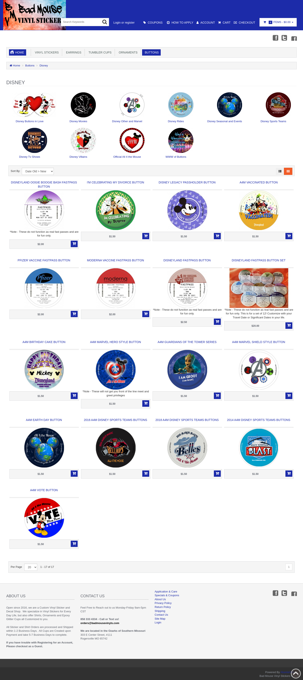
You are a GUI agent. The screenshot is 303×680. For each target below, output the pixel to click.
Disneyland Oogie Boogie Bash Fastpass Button (44, 184)
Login (158, 622)
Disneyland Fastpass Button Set (259, 260)
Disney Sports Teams (273, 121)
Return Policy (163, 607)
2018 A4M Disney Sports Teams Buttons (187, 420)
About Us (160, 599)
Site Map (160, 618)
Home (19, 52)
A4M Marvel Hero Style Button (115, 342)
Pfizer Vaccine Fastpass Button (44, 260)
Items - (278, 22)
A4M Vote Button (44, 490)
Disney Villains (78, 156)
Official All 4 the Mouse (127, 156)
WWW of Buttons (176, 156)
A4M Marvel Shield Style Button (258, 342)
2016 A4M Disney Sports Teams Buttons (115, 420)
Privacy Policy (163, 603)
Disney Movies (78, 121)
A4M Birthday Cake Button (43, 342)
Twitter (284, 37)
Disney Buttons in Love (30, 121)
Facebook (275, 37)
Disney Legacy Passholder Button (187, 182)
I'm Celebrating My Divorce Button (115, 182)
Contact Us (161, 614)
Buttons (151, 52)
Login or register (124, 22)
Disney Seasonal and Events (224, 121)
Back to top (296, 673)
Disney (44, 65)
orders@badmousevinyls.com (100, 623)
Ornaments (127, 52)
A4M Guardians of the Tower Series (187, 342)
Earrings (72, 52)
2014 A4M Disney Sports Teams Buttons (258, 420)
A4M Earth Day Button (44, 420)
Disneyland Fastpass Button (187, 260)
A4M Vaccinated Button (259, 182)
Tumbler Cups (99, 52)
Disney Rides (176, 121)
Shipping (160, 611)
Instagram (294, 37)
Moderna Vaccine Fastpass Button (115, 260)
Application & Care (166, 591)
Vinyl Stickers (46, 52)
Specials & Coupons (167, 595)
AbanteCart (287, 672)
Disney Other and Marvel (127, 121)
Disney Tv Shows (29, 156)
